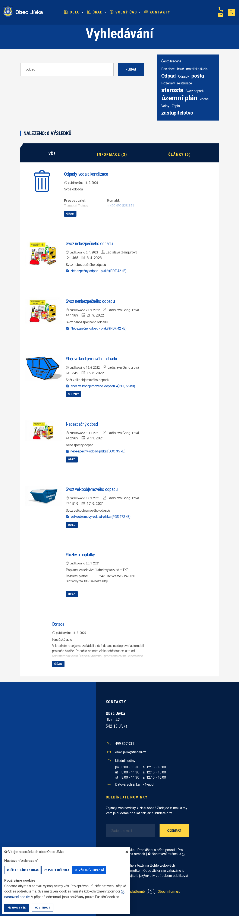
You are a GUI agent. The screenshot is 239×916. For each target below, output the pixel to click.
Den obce (168, 69)
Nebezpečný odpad (82, 423)
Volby (165, 106)
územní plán (179, 98)
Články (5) (179, 153)
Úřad (95, 12)
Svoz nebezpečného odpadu (89, 243)
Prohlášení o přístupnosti (156, 849)
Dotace (58, 623)
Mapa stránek (135, 853)
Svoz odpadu (195, 91)
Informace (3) (112, 153)
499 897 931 (124, 743)
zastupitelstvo (177, 113)
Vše (52, 153)
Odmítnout (42, 907)
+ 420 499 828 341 (120, 205)
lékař (180, 69)
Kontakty (157, 12)
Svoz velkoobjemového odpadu (92, 488)
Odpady (183, 76)
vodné (204, 99)
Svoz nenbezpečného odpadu (90, 300)
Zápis (176, 106)
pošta (197, 76)
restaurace (184, 83)
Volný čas (123, 12)
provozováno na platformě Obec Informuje (143, 891)
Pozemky (168, 83)
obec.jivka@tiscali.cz (130, 751)
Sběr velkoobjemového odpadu (91, 358)
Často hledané (171, 61)
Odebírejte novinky (127, 796)
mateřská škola (196, 69)
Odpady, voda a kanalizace (86, 173)
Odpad (168, 76)
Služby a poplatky (80, 554)
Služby (73, 393)
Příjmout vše (16, 907)
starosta (172, 90)
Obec (72, 12)
